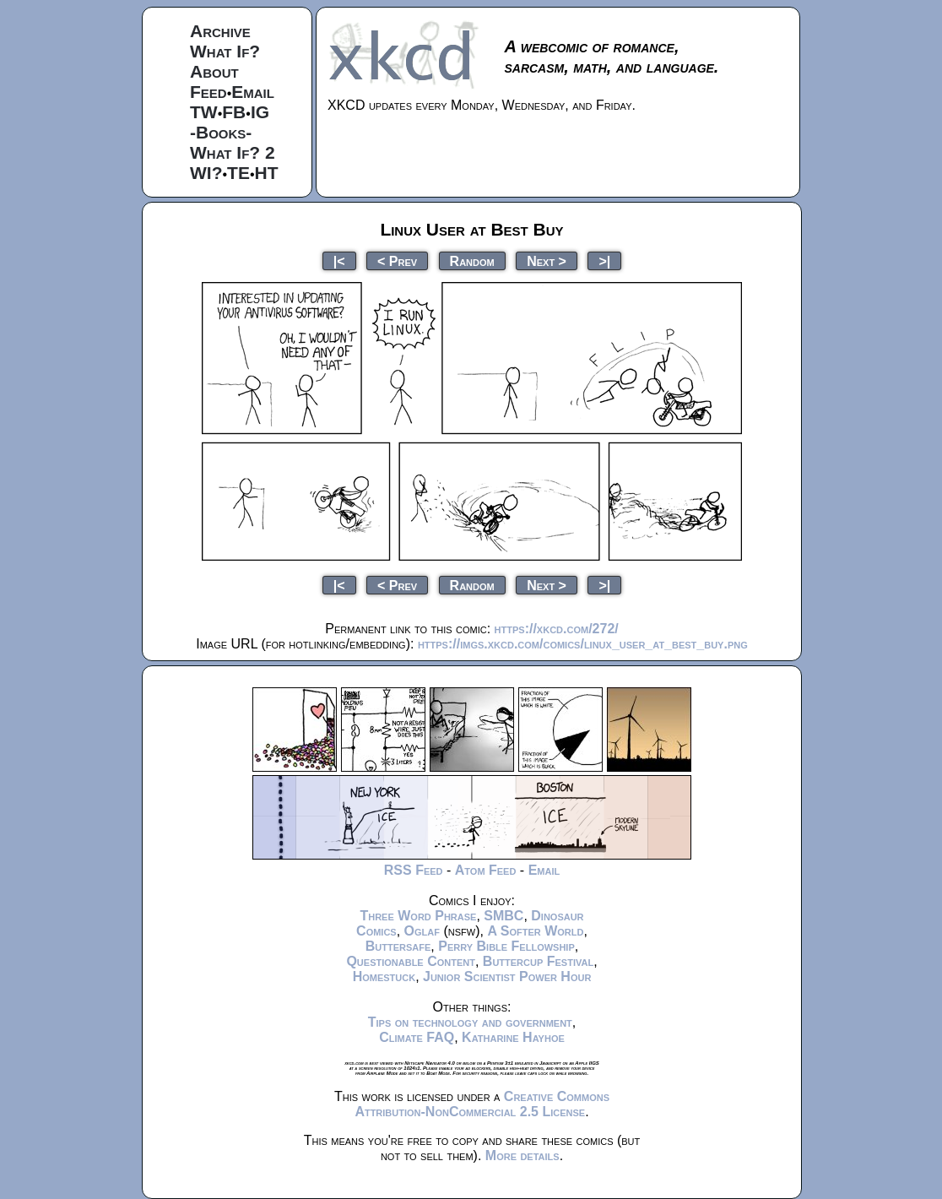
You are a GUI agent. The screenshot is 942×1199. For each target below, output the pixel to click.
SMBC (503, 916)
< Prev (397, 260)
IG (260, 112)
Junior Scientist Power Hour (507, 976)
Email (252, 91)
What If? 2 (232, 152)
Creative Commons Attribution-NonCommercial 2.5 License (482, 1104)
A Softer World (535, 931)
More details (522, 1155)
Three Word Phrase (418, 916)
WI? (206, 172)
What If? (225, 51)
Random (472, 260)
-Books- (221, 132)
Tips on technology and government (470, 1022)
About (214, 71)
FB (234, 112)
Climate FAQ (416, 1037)
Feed (208, 91)
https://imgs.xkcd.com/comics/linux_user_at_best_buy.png (583, 644)
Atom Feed (486, 870)
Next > (546, 260)
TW (204, 112)
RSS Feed (413, 870)
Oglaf (422, 931)
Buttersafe (398, 946)
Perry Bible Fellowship (506, 946)
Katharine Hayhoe (513, 1037)
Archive (220, 31)
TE (238, 172)
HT (267, 172)
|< (339, 260)
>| (604, 260)
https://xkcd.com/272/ (557, 628)
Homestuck (384, 976)
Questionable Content (410, 961)
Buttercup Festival (538, 961)
